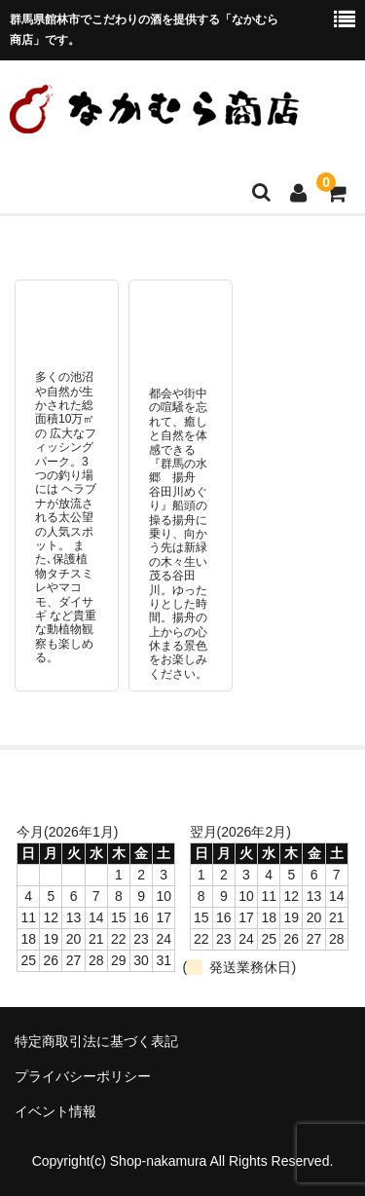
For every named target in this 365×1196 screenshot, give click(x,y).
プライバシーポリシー (83, 1076)
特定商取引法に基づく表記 (96, 1041)
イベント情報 (55, 1111)
